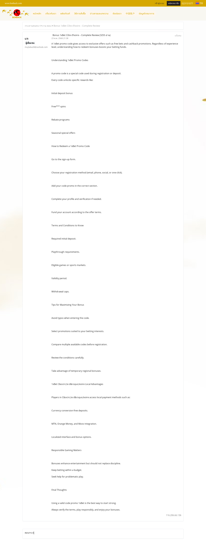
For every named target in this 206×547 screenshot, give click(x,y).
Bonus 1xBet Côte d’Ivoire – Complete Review (77, 25)
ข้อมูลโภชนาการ (146, 13)
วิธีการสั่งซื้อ (80, 13)
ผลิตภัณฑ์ (65, 13)
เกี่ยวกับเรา (50, 13)
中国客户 (130, 13)
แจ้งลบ (178, 35)
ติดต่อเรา (117, 13)
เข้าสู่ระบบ (159, 3)
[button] (159, 14)
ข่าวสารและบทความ (99, 13)
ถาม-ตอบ (46, 25)
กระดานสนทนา (32, 25)
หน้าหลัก (37, 13)
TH (199, 3)
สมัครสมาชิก (173, 3)
